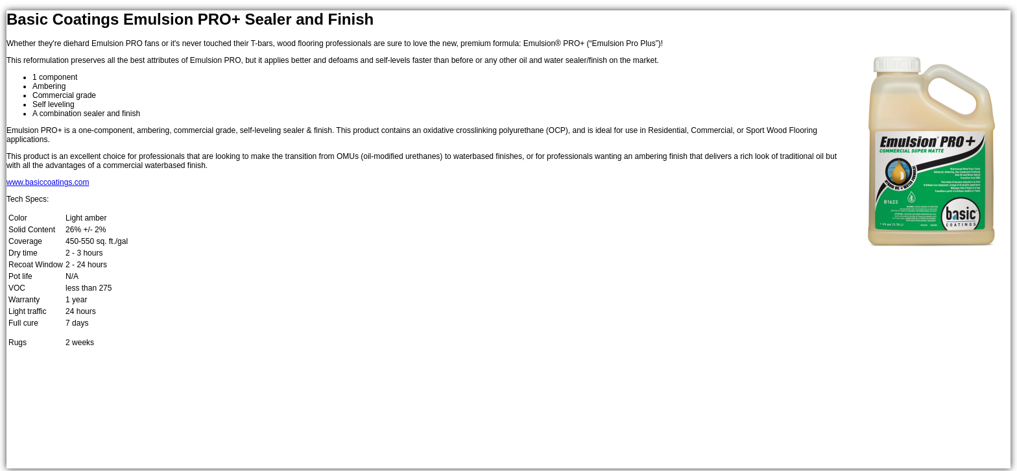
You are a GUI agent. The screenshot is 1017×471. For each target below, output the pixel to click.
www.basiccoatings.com (47, 182)
